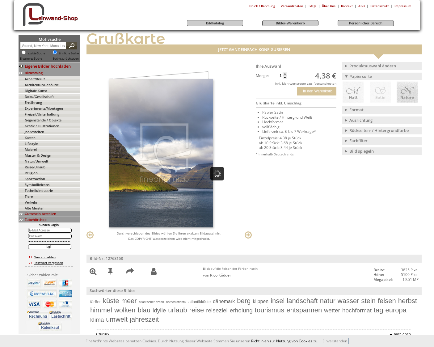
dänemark (224, 301)
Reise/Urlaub (35, 167)
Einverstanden (334, 341)
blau (143, 310)
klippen (260, 301)
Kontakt (347, 6)
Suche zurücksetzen (66, 59)
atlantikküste (199, 301)
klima (97, 319)
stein (368, 301)
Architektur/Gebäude (42, 85)
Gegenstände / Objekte (43, 120)
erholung (241, 310)
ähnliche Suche (69, 53)
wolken (124, 310)
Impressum (402, 6)
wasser (348, 301)
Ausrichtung (361, 120)
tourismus (269, 310)
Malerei (31, 149)
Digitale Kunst (36, 90)
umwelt (117, 319)
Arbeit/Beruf (35, 79)
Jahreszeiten (34, 131)
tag (378, 310)
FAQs (312, 6)
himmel (101, 310)
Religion (31, 173)
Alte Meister (34, 208)
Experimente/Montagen (44, 108)
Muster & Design (38, 155)
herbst (407, 301)
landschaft (302, 301)
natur (327, 301)
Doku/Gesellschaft (39, 96)
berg (244, 301)
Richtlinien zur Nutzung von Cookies (281, 341)
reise (196, 310)
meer (129, 301)
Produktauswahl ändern (372, 66)
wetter (332, 310)
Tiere (29, 196)
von (217, 275)
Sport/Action (35, 178)
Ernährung (33, 102)
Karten (30, 137)
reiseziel (217, 310)
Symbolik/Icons (37, 184)
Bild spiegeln (361, 151)
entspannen (304, 310)
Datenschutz (379, 6)
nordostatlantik (176, 302)
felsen (387, 301)
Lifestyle (31, 143)
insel (277, 301)
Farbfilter (358, 140)
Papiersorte (360, 76)
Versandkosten (292, 6)
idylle (159, 310)
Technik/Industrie (39, 190)
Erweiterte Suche (31, 59)
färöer (95, 301)
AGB (361, 6)
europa (396, 310)
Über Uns (328, 6)
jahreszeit (144, 319)
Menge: (262, 75)
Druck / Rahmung (262, 6)
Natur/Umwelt (36, 161)
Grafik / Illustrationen (42, 126)
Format (356, 109)
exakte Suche (36, 53)
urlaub (177, 310)
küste (111, 301)
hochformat (357, 310)
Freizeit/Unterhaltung (42, 114)
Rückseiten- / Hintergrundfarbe (379, 130)
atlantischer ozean (151, 302)
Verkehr (31, 202)
